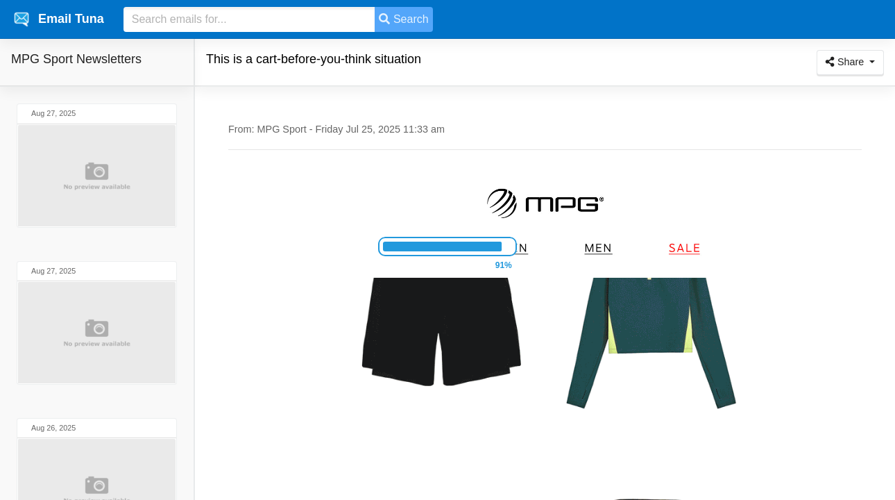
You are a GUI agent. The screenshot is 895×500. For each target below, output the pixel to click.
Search (403, 19)
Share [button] (846, 61)
